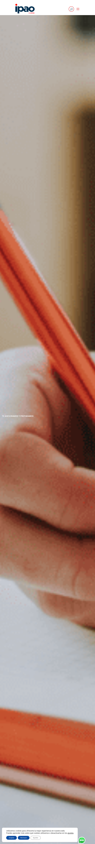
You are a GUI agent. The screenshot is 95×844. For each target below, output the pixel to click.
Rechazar (23, 838)
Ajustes (35, 838)
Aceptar (11, 838)
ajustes (70, 833)
